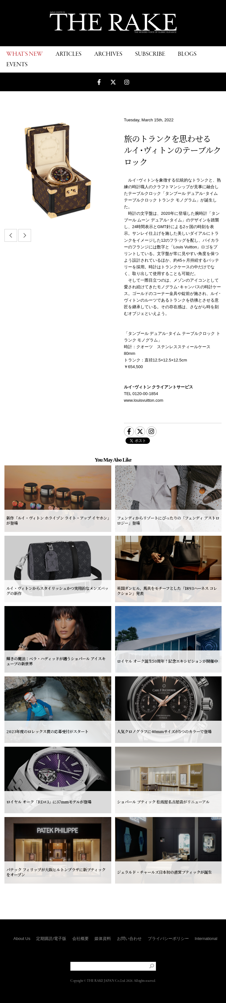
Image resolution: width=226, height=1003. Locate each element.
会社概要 (80, 938)
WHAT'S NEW (24, 54)
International (206, 938)
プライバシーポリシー (168, 938)
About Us (21, 938)
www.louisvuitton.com (143, 400)
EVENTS (17, 65)
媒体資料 (102, 938)
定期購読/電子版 (51, 938)
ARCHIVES (108, 54)
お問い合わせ (129, 938)
